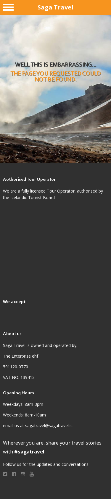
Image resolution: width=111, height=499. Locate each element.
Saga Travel (55, 7)
